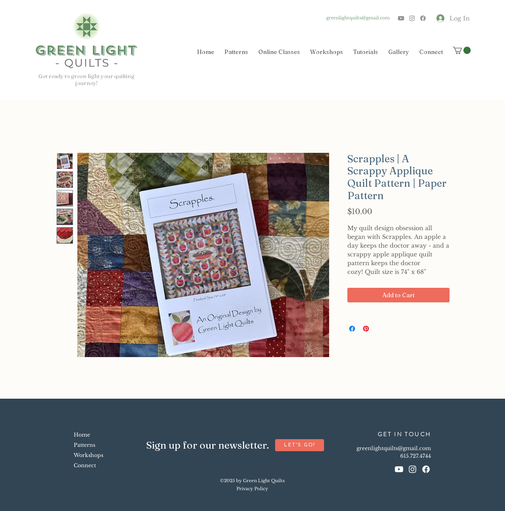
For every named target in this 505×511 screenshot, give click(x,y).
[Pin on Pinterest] (366, 328)
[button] (462, 50)
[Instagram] (412, 18)
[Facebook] (423, 18)
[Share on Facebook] (352, 328)
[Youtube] (401, 18)
